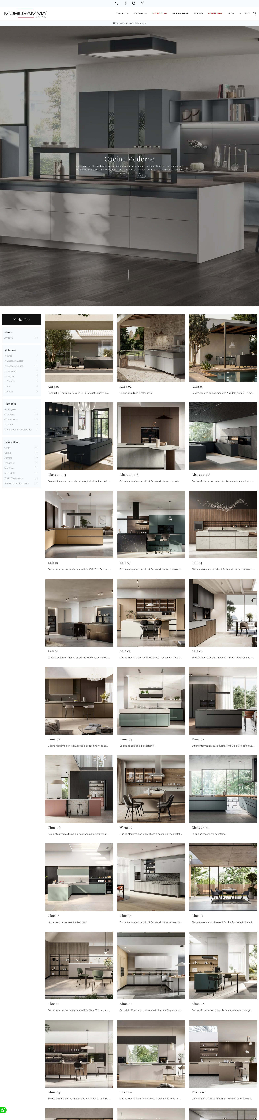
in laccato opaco (14, 365)
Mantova (9, 467)
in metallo (9, 380)
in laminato (10, 370)
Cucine (124, 22)
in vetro (8, 390)
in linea (8, 423)
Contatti (244, 13)
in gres (8, 354)
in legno (9, 375)
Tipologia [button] (10, 403)
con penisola (11, 418)
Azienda (198, 13)
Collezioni (123, 13)
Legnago (9, 462)
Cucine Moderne (138, 22)
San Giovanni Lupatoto (16, 482)
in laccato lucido (14, 360)
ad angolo (10, 408)
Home (116, 22)
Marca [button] (8, 331)
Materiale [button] (10, 349)
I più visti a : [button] (11, 441)
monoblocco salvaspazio (17, 429)
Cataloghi (140, 13)
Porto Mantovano (13, 477)
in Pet (7, 385)
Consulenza (215, 13)
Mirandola (9, 472)
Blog (231, 13)
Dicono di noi (159, 13)
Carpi (7, 446)
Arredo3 (8, 337)
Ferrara (8, 457)
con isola (9, 413)
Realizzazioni (181, 13)
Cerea (7, 451)
